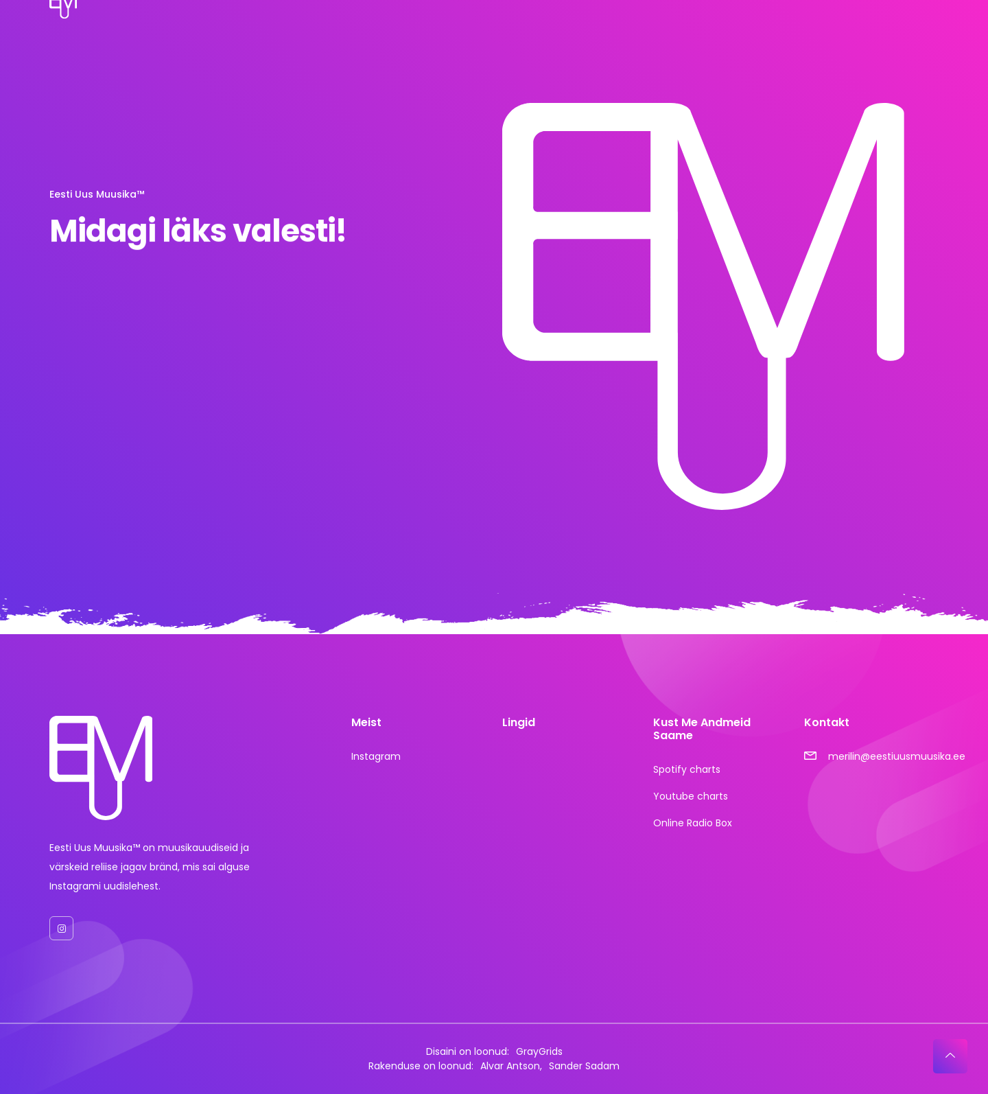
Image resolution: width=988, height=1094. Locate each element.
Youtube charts (690, 796)
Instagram (376, 756)
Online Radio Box (692, 823)
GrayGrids (539, 1051)
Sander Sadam (584, 1066)
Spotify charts (686, 769)
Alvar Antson (510, 1066)
